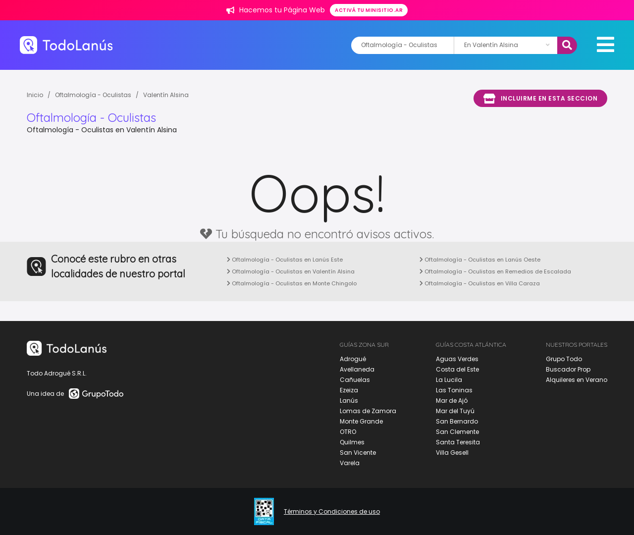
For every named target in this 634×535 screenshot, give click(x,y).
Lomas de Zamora (368, 411)
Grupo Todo (564, 359)
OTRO (348, 432)
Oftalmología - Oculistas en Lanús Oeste (480, 260)
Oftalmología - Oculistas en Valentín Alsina (291, 271)
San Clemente (457, 432)
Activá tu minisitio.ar (369, 10)
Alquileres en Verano (576, 379)
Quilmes (352, 442)
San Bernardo (457, 421)
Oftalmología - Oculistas (93, 95)
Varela (350, 463)
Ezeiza (349, 390)
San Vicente (358, 452)
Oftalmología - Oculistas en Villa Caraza (480, 283)
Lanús (349, 400)
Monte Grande (361, 421)
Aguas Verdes (457, 359)
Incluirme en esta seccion (540, 99)
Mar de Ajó (452, 400)
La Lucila (449, 379)
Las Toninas (454, 390)
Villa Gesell (452, 452)
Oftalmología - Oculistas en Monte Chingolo (292, 283)
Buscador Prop (568, 369)
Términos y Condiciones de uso (332, 512)
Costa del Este (457, 369)
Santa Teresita (458, 442)
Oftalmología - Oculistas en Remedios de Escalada (495, 271)
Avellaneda (357, 369)
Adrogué (353, 359)
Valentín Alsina (166, 95)
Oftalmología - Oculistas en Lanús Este (285, 260)
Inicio (35, 95)
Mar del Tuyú (455, 411)
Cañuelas (355, 379)
